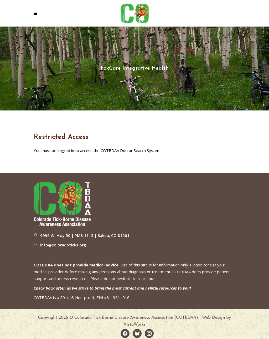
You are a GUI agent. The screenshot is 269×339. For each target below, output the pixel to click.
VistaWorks (134, 324)
